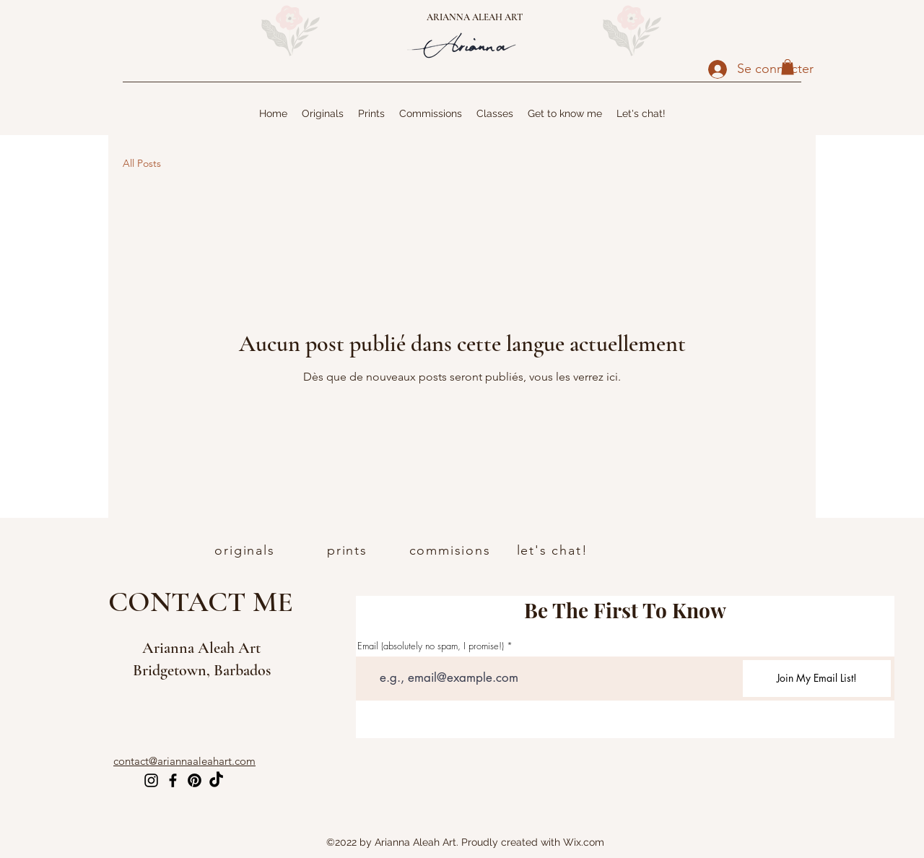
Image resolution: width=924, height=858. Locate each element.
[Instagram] (151, 780)
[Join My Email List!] (816, 678)
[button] (787, 67)
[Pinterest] (195, 780)
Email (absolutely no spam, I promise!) (430, 646)
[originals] (246, 550)
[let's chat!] (553, 550)
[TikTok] (216, 780)
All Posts (142, 163)
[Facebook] (173, 780)
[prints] (348, 550)
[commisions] (451, 550)
